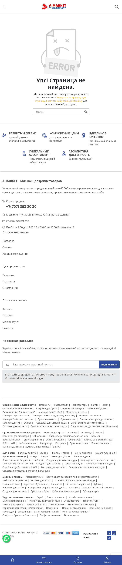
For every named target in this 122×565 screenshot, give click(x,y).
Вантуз (57, 446)
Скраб (40, 497)
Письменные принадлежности (96, 419)
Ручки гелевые (68, 419)
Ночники (72, 432)
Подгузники (52, 507)
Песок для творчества (78, 483)
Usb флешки (39, 435)
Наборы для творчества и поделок (47, 487)
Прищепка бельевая (100, 507)
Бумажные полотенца (37, 446)
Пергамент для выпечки (81, 504)
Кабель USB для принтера (98, 439)
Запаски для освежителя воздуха (49, 426)
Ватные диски (71, 515)
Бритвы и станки (79, 443)
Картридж (60, 443)
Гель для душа (82, 456)
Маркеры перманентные (15, 415)
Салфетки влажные (50, 515)
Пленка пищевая (100, 443)
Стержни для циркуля (72, 408)
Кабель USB (74, 439)
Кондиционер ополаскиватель (97, 460)
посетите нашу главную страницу (64, 100)
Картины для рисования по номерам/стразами (71, 476)
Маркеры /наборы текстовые (18, 419)
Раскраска (56, 483)
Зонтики (73, 487)
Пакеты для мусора (12, 504)
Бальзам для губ (11, 422)
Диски (99, 432)
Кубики (97, 483)
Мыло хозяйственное (14, 500)
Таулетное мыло (56, 497)
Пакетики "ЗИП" (91, 500)
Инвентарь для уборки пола (44, 500)
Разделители (61, 404)
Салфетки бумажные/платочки (19, 515)
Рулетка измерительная (75, 511)
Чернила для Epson (54, 432)
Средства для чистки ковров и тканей (38, 511)
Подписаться (109, 364)
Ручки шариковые (47, 419)
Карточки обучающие (35, 483)
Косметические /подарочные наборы (22, 460)
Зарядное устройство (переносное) (68, 435)
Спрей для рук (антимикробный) (88, 422)
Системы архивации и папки (17, 408)
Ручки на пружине (97, 408)
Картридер (46, 443)
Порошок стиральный (74, 507)
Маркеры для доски (76, 411)
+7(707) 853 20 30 (21, 206)
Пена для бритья (36, 504)
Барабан (96, 435)
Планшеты (44, 404)
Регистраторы (79, 404)
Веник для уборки (61, 456)
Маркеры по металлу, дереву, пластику (53, 415)
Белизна (28, 422)
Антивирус (86, 432)
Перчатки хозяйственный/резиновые (22, 507)
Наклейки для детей (13, 487)
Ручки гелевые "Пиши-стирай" (18, 411)
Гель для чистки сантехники (17, 463)
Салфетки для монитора (15, 435)
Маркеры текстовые (90, 415)
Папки (105, 404)
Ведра (44, 456)
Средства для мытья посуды (51, 422)
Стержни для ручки (46, 408)
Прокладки (8, 511)
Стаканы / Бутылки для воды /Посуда (75, 480)
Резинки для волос (41, 480)
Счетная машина (55, 439)
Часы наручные (34, 476)
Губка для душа (91, 491)
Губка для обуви (74, 463)
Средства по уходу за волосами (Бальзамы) (94, 426)
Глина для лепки (11, 483)
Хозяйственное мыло (80, 497)
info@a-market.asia (17, 221)
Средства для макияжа (48, 463)
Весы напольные (11, 439)
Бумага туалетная (12, 446)
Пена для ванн (56, 504)
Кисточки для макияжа (14, 426)
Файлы (94, 404)
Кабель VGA (8, 443)
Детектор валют (33, 439)
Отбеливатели (71, 500)
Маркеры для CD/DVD (50, 411)
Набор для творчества (14, 480)
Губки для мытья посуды (99, 463)
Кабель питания (27, 443)
